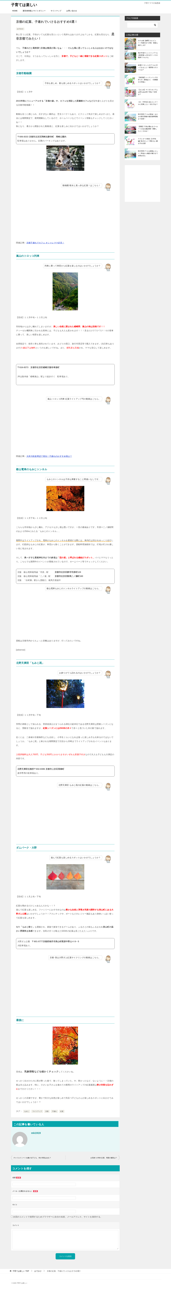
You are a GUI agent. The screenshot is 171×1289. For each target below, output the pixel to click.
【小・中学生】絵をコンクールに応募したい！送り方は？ (148, 103)
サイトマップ (56, 11)
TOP (21, 1271)
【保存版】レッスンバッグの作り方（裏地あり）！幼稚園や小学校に (148, 80)
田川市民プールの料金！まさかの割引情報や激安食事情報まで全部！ (148, 116)
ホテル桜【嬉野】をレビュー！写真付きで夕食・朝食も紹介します (148, 43)
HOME (15, 11)
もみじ (26, 1111)
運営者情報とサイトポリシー (34, 11)
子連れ (54, 1111)
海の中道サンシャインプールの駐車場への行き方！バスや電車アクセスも (148, 55)
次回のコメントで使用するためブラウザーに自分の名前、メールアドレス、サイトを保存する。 (57, 1217)
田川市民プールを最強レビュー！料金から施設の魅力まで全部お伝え (148, 153)
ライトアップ (37, 1111)
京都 (47, 1111)
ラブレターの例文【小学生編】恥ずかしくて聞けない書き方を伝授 (148, 141)
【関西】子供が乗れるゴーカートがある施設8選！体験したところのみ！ (148, 129)
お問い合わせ (71, 11)
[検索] (142, 25)
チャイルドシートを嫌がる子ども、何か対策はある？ (32, 1158)
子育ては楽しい (24, 4)
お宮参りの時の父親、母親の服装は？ (103, 1158)
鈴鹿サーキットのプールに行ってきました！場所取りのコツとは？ (148, 67)
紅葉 (61, 1111)
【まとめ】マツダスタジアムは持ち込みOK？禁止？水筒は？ (148, 92)
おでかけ (20, 29)
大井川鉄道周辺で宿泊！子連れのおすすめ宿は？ (49, 456)
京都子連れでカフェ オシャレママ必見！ (45, 243)
